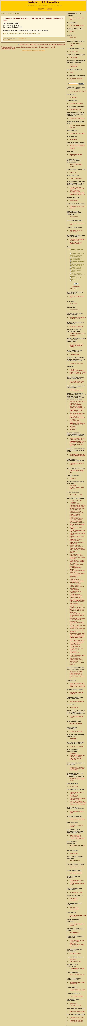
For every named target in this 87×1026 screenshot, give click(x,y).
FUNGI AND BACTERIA (76, 892)
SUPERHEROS (74, 853)
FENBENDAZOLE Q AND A (77, 560)
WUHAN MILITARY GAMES (77, 975)
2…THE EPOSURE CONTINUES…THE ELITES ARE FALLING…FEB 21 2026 (77, 193)
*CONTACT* (73, 37)
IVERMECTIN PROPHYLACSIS (74, 589)
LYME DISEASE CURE (76, 596)
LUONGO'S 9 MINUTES (76, 178)
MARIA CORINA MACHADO (77, 413)
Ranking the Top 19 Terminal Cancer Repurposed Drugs (77, 629)
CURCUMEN (73, 543)
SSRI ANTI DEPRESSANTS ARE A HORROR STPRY (77, 636)
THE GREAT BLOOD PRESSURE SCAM (75, 644)
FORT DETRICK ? (74, 907)
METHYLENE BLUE (75, 597)
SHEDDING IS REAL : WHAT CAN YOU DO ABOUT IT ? (77, 633)
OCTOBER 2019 (74, 909)
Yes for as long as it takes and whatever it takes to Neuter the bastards (77, 255)
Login (40, 9)
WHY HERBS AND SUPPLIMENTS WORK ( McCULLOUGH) (76, 660)
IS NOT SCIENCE (74, 310)
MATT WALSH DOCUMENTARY (74, 899)
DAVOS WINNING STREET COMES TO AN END (77, 881)
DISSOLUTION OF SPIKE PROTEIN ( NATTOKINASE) (77, 547)
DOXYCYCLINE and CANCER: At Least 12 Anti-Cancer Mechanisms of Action (77, 556)
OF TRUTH (73, 959)
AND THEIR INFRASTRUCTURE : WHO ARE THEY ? (77, 487)
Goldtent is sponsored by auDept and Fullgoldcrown (33, 50)
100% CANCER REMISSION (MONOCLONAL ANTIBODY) (77, 507)
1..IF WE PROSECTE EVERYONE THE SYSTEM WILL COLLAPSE (77, 189)
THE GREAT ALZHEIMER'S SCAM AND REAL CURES (77, 641)
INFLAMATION (74, 578)
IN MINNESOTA (74, 217)
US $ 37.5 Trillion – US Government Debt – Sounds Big (77, 676)
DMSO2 (72, 552)
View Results (76, 286)
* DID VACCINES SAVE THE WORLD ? (77, 793)
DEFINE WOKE (74, 786)
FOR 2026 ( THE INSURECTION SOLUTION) (77, 370)
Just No (73, 281)
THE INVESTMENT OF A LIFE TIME (78, 223)
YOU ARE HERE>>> (75, 961)
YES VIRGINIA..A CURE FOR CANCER (77, 663)
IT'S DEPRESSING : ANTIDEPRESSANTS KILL (77, 580)
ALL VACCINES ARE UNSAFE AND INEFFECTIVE (78, 799)
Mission (72, 31)
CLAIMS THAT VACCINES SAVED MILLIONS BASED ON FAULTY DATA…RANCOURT (78, 803)
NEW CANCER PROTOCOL (77, 618)
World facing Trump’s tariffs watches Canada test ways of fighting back (42, 44)
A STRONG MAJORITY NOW (77, 819)
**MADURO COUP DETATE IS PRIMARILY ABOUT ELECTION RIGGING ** (78, 403)
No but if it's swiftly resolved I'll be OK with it (76, 268)
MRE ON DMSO (74, 603)
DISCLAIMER (73, 57)
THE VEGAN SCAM (75, 646)
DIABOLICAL (73, 97)
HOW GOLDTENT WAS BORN (76, 44)
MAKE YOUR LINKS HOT (76, 1021)
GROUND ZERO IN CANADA (77, 1011)
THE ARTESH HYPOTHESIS (77, 133)
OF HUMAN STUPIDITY (76, 873)
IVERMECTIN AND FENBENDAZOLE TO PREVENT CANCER (75, 584)
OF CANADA (73, 303)
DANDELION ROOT (75, 545)
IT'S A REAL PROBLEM (76, 731)
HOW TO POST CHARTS (76, 1020)
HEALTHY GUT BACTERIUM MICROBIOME (77, 571)
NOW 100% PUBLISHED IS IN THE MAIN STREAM (78, 318)
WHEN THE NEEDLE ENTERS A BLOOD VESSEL (77, 837)
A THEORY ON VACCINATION (74, 796)
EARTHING (73, 558)
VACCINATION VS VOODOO (77, 990)
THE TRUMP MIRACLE (76, 724)
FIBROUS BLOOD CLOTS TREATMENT (77, 562)
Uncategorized (22, 38)
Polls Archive (73, 288)
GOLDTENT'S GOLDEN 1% (77, 118)
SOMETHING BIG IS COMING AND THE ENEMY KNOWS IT (78, 373)
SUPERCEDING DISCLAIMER (74, 65)
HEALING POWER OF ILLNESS (76, 568)
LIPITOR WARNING (75, 594)
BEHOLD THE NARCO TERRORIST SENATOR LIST (77, 406)
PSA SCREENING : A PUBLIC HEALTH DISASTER (78, 626)
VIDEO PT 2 (73, 428)
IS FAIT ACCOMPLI (75, 354)
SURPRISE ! (73, 1003)
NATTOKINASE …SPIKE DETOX (76, 605)
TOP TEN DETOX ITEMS (76, 648)
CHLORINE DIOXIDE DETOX (77, 542)
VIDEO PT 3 (73, 429)
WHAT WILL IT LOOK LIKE (77, 746)
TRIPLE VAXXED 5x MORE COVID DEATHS (77, 945)
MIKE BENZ (73, 754)
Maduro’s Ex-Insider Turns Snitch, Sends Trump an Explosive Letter (76, 410)
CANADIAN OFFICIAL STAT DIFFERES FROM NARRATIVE (77, 942)
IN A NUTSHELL (74, 200)
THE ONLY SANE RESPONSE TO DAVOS (78, 915)
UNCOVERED (73, 172)
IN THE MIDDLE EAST (76, 494)
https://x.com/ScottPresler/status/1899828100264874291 (21, 33)
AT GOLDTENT (74, 51)
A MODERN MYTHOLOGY (77, 701)
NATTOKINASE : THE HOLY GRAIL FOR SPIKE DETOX (77, 608)
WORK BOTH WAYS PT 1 (76, 867)
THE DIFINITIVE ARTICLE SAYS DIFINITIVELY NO (77, 382)
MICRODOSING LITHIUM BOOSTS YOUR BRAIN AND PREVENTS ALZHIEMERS (77, 600)
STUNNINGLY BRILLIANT (77, 326)
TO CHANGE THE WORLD (77, 25)
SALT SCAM (73, 631)
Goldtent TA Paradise (43, 2)
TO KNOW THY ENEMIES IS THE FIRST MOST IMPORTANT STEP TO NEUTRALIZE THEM (77, 241)
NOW (71, 72)
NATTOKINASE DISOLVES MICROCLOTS (77, 611)
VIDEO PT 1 (73, 426)
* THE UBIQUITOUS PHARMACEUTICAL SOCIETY (78, 504)
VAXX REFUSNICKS (75, 1005)
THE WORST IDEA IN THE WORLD (77, 18)
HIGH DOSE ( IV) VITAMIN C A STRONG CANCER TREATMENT (77, 575)
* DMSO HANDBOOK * (76, 501)
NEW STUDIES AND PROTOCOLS (75, 620)
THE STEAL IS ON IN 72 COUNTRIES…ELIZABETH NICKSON (77, 444)
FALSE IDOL (73, 739)
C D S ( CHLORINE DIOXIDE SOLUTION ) (77, 531)
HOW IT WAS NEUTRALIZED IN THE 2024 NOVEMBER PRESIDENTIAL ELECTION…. (78, 440)
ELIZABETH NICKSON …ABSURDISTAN (76, 231)
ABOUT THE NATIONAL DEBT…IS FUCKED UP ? (76, 672)
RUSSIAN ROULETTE (76, 835)
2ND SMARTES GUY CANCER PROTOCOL (75, 510)
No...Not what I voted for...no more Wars (76, 278)
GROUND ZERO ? (75, 861)
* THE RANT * (73, 502)
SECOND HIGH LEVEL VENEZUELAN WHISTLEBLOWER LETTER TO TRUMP (77, 417)
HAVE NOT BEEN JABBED (77, 968)
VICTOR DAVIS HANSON (76, 390)
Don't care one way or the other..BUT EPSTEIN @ (77, 265)
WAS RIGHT (73, 478)
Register (49, 9)
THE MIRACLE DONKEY (76, 103)
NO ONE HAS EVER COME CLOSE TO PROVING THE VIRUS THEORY (77, 768)
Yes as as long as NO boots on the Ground (76, 258)
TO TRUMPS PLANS (75, 109)
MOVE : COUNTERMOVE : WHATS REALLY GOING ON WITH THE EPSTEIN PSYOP (77, 685)
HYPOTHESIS (74, 139)
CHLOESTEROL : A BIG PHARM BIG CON (76, 540)
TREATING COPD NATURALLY (74, 650)
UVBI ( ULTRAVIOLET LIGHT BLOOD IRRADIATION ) (77, 656)
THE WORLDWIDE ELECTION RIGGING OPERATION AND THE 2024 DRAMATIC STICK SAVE (77, 422)
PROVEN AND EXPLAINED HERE (77, 812)
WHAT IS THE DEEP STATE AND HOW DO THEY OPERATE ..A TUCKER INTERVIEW (77, 757)
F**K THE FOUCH (74, 933)
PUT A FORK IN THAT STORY (78, 91)
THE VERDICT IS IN (75, 953)
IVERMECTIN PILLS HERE (77, 587)
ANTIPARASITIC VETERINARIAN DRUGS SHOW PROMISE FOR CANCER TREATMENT (76, 519)
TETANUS (72, 639)
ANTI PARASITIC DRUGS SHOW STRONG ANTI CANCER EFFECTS (76, 514)
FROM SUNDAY (74, 707)
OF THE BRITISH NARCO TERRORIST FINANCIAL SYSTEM (77, 345)
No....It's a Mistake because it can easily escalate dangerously (77, 275)
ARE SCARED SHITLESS (76, 996)
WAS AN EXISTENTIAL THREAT (76, 165)
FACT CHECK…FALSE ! (76, 363)
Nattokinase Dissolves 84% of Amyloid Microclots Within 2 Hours (77, 615)
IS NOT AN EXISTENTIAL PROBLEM (76, 693)
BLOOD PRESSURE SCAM (77, 523)
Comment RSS (6, 40)
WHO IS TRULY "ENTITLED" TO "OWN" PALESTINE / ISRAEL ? (77, 147)
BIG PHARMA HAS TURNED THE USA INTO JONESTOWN (77, 455)
